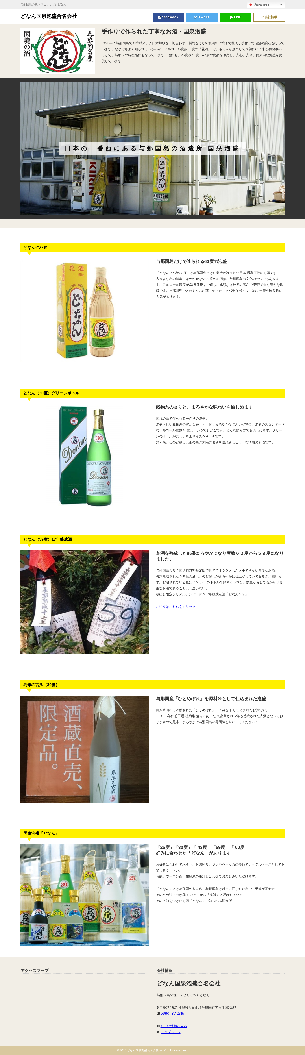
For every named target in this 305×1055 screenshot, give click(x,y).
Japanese (259, 4)
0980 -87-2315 (172, 1013)
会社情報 (269, 17)
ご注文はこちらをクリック (176, 607)
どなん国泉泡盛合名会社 (48, 16)
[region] (152, 148)
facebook (168, 17)
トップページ (171, 1032)
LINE (235, 17)
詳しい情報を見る (174, 1026)
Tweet (201, 17)
